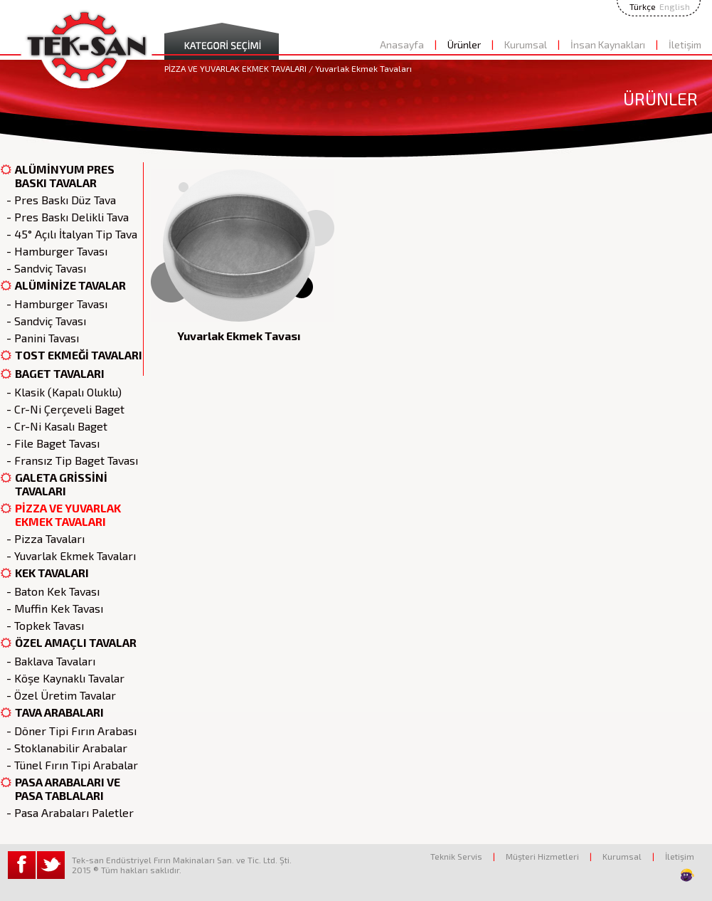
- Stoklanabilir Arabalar (64, 747)
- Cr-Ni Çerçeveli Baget (62, 409)
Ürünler (464, 44)
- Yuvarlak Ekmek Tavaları (68, 555)
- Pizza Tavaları (43, 538)
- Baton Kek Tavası (50, 591)
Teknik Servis (456, 856)
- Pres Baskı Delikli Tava (65, 216)
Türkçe (642, 6)
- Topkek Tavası (42, 625)
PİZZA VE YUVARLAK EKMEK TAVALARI (61, 514)
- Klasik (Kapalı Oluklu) (61, 392)
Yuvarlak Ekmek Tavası (239, 335)
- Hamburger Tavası (54, 251)
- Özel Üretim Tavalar (58, 695)
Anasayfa (402, 44)
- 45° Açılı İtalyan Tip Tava (69, 234)
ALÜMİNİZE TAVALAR (63, 285)
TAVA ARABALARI (52, 712)
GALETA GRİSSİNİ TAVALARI (54, 483)
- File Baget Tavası (50, 443)
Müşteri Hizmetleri (542, 856)
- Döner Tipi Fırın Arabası (69, 730)
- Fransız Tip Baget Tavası (69, 460)
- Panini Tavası (40, 337)
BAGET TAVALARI (53, 374)
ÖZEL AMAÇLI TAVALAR (69, 643)
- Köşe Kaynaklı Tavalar (62, 678)
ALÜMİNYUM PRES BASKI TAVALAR (58, 175)
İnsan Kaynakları (607, 44)
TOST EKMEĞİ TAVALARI (71, 355)
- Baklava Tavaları (48, 661)
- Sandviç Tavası (43, 268)
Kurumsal (525, 44)
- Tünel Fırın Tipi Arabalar (69, 764)
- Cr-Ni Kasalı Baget (54, 426)
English (674, 6)
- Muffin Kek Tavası (52, 608)
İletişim (685, 44)
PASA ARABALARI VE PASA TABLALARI (60, 788)
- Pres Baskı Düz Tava (58, 199)
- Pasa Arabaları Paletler (67, 812)
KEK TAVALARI (45, 573)
